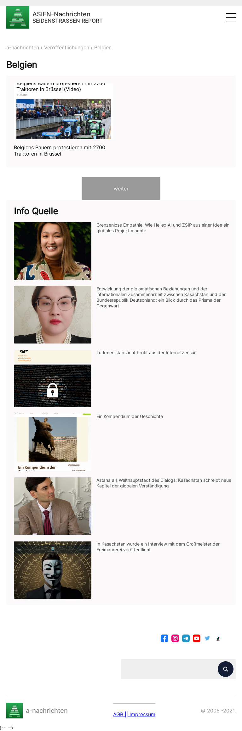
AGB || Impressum (134, 714)
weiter (121, 188)
